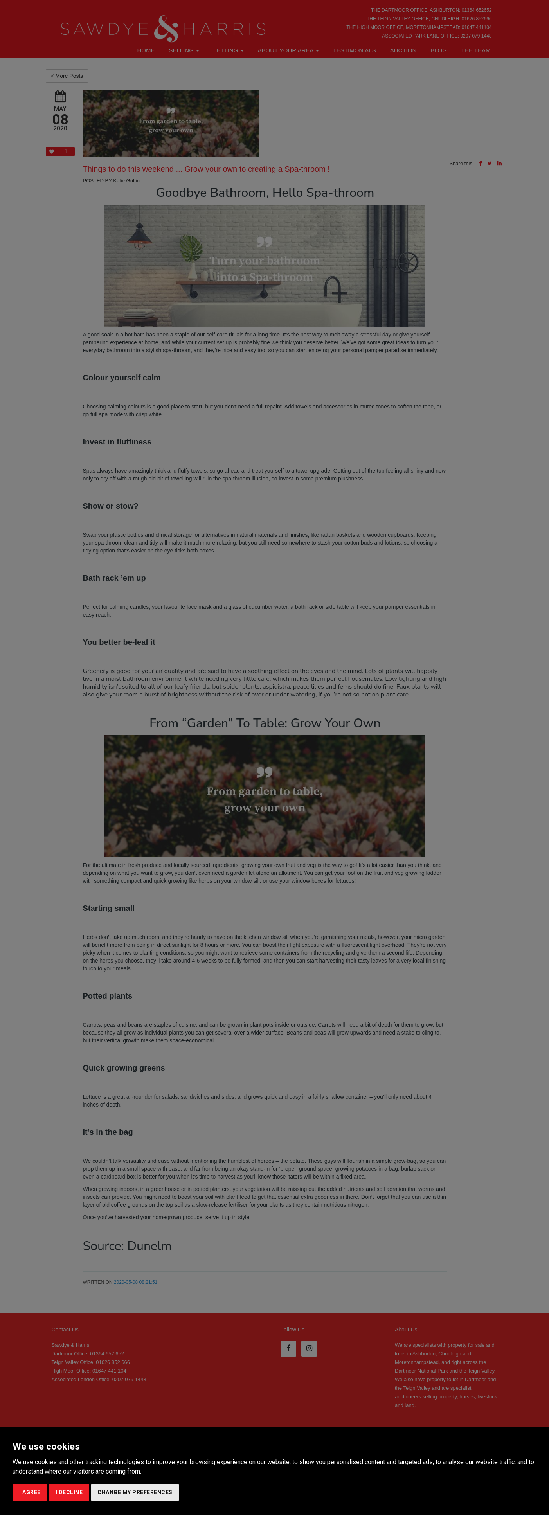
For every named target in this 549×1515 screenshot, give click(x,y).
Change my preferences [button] (135, 1492)
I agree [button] (30, 1492)
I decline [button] (69, 1492)
